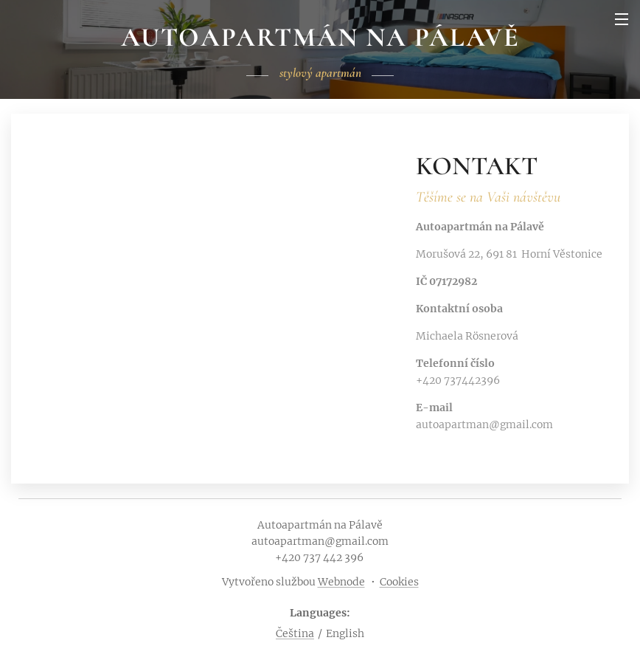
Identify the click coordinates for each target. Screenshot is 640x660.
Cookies (399, 581)
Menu (621, 19)
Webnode (341, 581)
